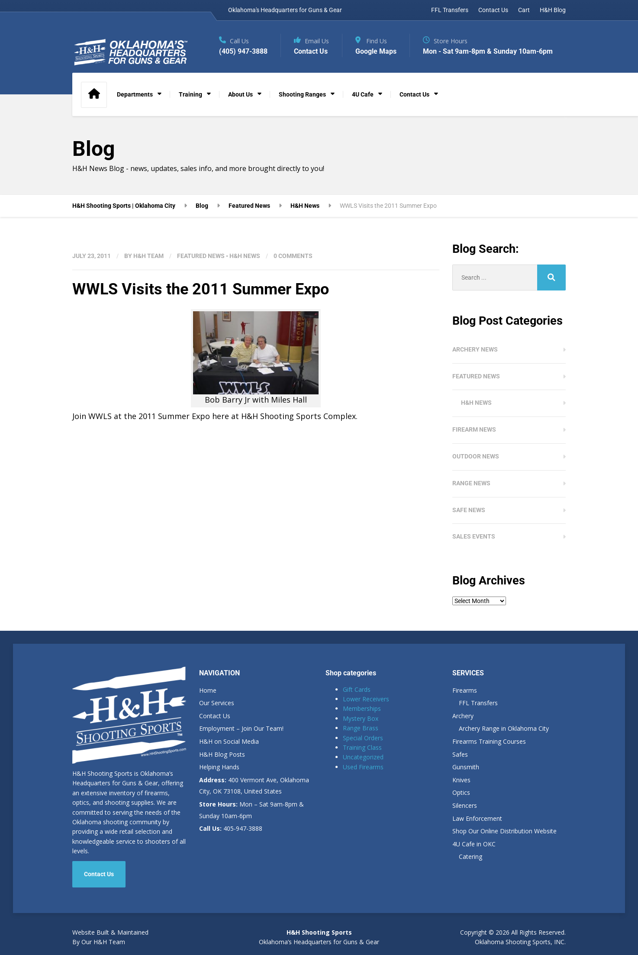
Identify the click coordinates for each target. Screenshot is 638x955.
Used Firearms (363, 767)
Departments (135, 94)
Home (207, 690)
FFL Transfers (449, 9)
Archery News (475, 349)
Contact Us (493, 9)
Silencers (464, 805)
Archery (463, 716)
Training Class (362, 747)
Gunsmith (465, 767)
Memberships (362, 708)
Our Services (216, 703)
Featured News (201, 255)
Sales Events (473, 536)
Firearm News (474, 429)
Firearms (464, 690)
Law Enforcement (477, 818)
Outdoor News (475, 456)
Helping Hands (219, 767)
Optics (461, 792)
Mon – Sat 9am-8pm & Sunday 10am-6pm (251, 810)
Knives (461, 780)
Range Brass (360, 728)
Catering (470, 856)
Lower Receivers (366, 699)
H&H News (244, 255)
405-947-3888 (230, 828)
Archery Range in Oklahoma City (504, 728)
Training (190, 94)
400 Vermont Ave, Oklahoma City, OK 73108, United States (254, 786)
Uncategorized (363, 757)
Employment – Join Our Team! (241, 728)
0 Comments (293, 255)
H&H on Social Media (229, 741)
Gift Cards (357, 689)
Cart (524, 9)
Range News (471, 483)
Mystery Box (360, 718)
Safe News (468, 510)
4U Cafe (363, 94)
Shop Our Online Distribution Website (504, 831)
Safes (460, 754)
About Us (240, 94)
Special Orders (363, 738)
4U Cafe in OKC (474, 844)
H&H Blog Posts (222, 754)
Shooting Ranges (302, 94)
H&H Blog (553, 9)
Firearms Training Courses (489, 741)
